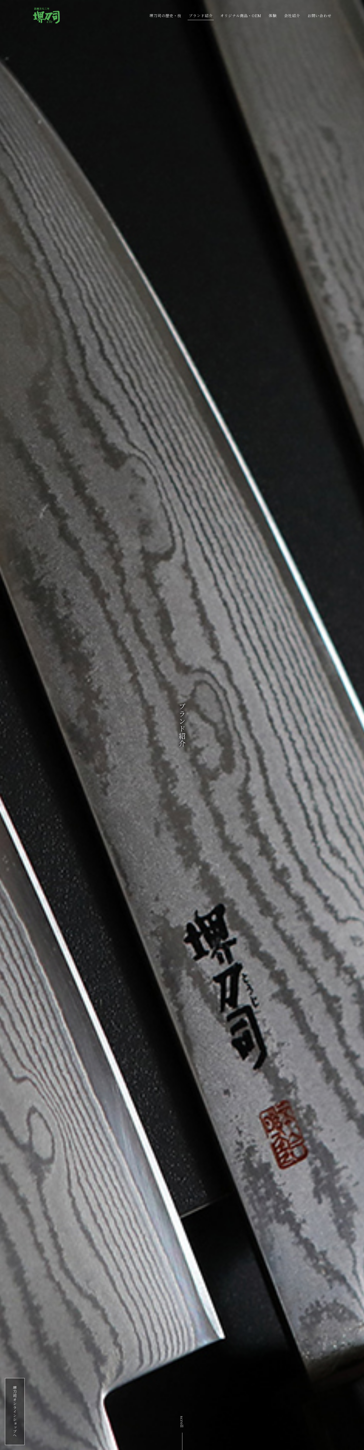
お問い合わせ (319, 15)
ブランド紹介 (201, 15)
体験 (273, 15)
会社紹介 (292, 15)
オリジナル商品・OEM (240, 15)
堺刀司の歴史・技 (165, 15)
